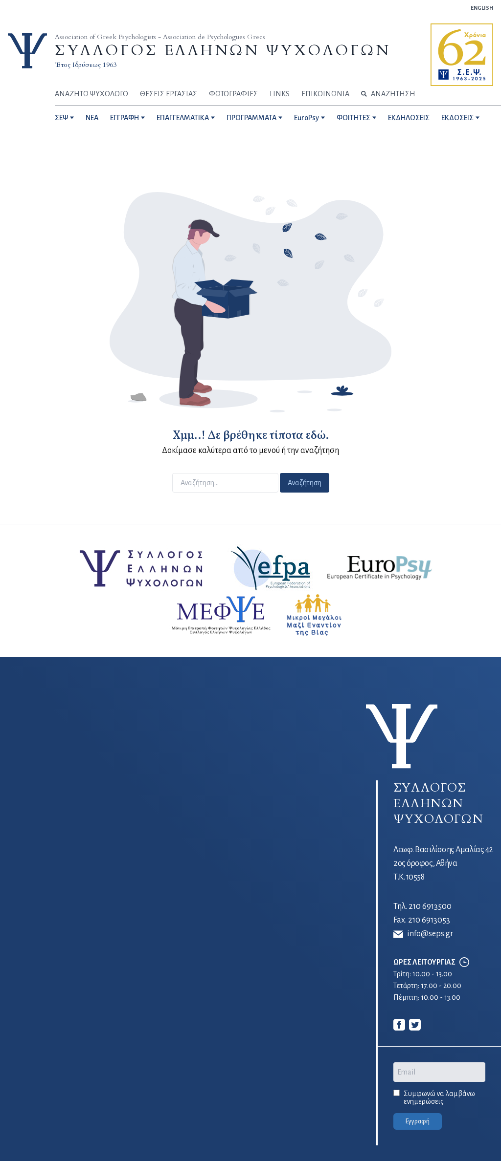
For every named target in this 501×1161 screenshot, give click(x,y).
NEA (92, 118)
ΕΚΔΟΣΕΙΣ (457, 118)
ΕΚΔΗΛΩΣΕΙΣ (409, 118)
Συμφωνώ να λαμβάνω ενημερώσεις (439, 1097)
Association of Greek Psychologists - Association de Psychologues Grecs (160, 37)
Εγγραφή (418, 1121)
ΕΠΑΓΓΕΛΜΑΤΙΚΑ (183, 118)
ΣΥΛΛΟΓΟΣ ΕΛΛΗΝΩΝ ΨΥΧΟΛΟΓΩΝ (222, 51)
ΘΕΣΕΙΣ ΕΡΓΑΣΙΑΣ (168, 94)
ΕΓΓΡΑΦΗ (124, 118)
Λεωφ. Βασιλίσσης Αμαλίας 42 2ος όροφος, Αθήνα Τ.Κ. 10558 (443, 863)
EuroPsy (306, 118)
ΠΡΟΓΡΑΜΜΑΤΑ (251, 118)
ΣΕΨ (61, 118)
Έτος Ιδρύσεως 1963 (85, 64)
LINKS (280, 94)
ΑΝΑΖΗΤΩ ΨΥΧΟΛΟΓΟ (91, 94)
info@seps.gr (423, 934)
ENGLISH (482, 8)
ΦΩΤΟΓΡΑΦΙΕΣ (233, 94)
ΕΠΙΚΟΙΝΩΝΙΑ (325, 94)
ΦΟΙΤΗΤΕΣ (353, 118)
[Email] (439, 1072)
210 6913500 (430, 906)
